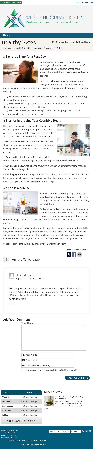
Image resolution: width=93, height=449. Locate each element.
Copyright (11, 440)
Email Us (75, 431)
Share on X (69, 254)
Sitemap (43, 440)
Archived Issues (83, 42)
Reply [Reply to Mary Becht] (11, 304)
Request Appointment (11, 2)
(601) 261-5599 (86, 2)
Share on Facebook (74, 254)
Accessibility (34, 440)
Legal (18, 440)
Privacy (24, 440)
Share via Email (79, 254)
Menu (5, 35)
